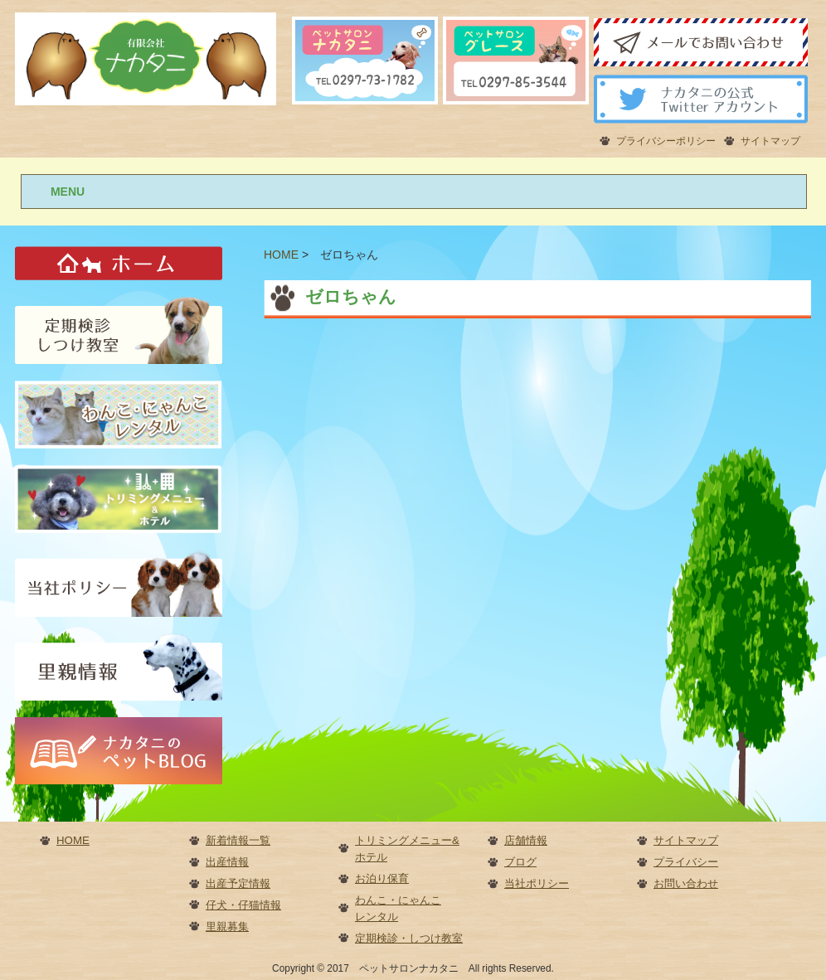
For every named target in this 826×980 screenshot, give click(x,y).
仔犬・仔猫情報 (243, 905)
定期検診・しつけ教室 (409, 938)
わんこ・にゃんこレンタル (398, 908)
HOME (73, 840)
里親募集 (227, 926)
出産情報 (227, 862)
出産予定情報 (238, 883)
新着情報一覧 (238, 840)
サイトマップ (770, 141)
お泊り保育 (382, 878)
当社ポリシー (536, 883)
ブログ (520, 862)
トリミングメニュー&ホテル (407, 848)
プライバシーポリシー (666, 141)
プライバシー (686, 862)
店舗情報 (525, 840)
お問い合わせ (686, 883)
